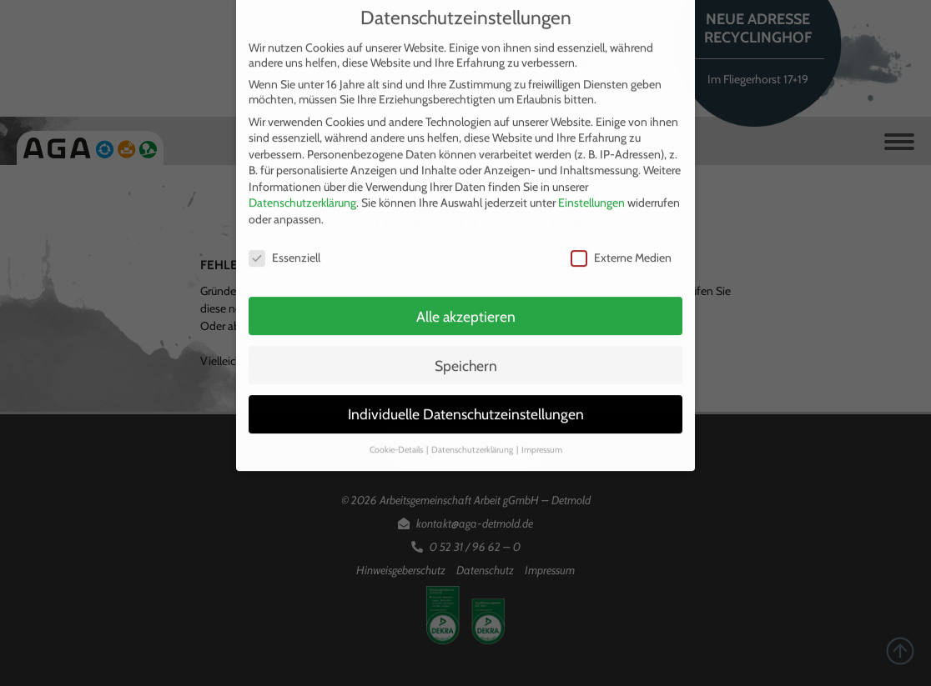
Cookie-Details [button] (397, 441)
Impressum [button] (541, 441)
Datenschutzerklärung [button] (473, 441)
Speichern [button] (466, 356)
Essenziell (284, 248)
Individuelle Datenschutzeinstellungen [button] (466, 405)
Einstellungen (591, 194)
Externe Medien (621, 248)
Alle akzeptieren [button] (466, 307)
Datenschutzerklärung (302, 194)
